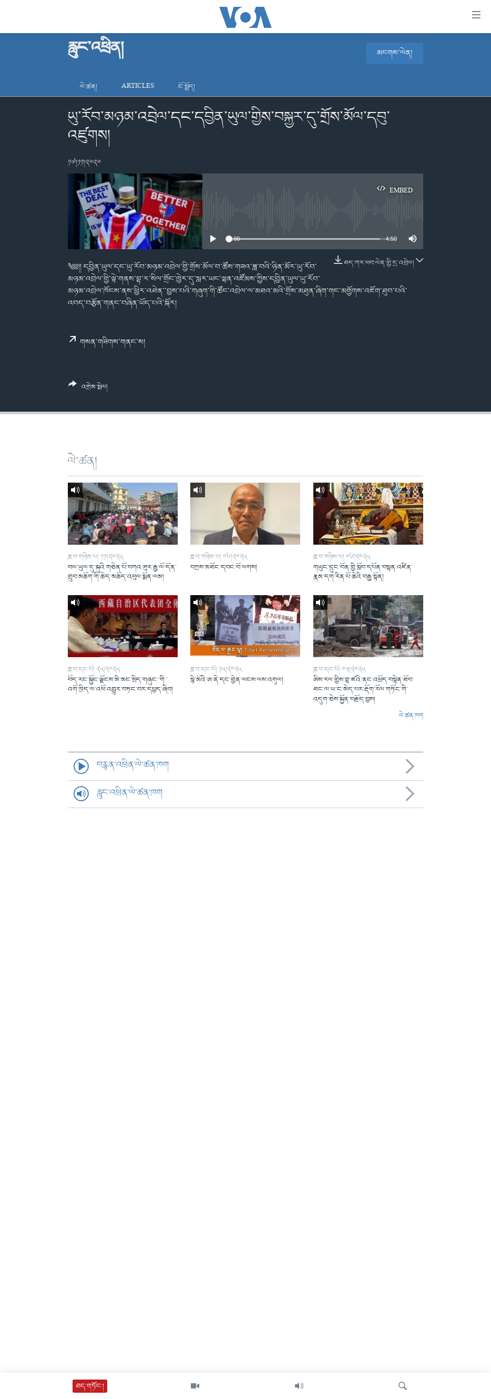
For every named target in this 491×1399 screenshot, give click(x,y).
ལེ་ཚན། (88, 87)
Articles (137, 87)
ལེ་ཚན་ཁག (411, 716)
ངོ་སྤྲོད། (186, 87)
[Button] (88, 390)
